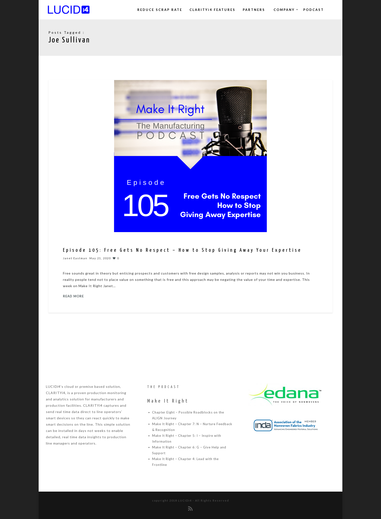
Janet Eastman (75, 258)
